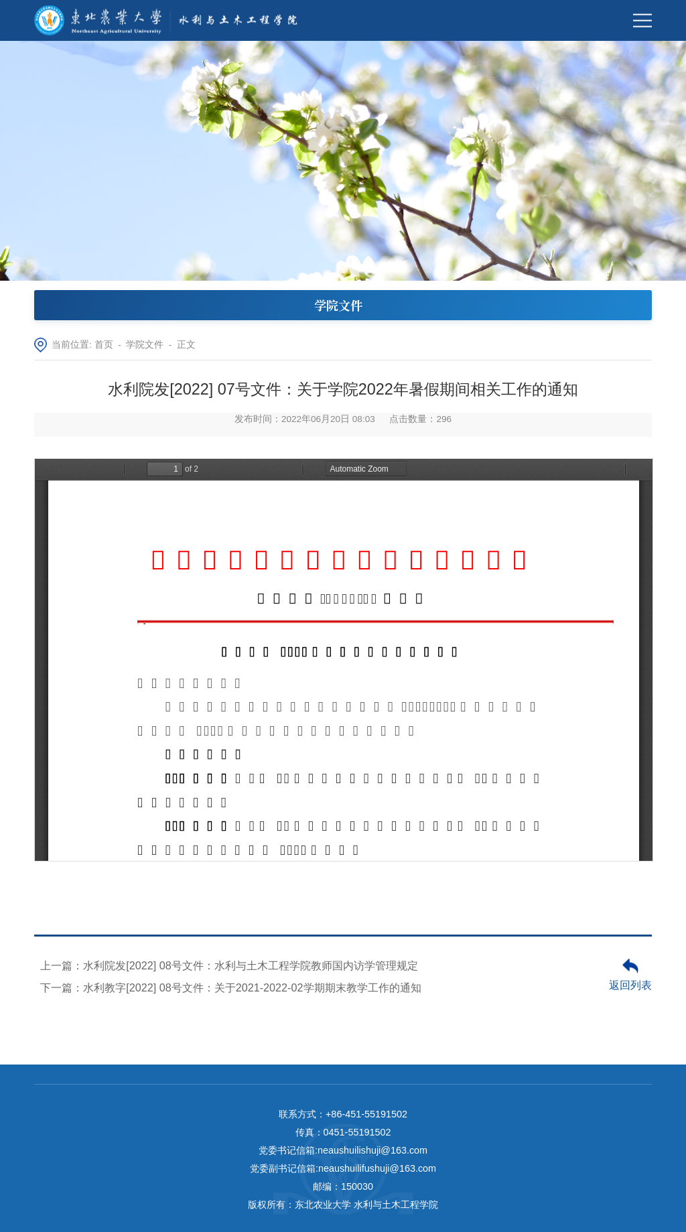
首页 (103, 345)
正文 (186, 345)
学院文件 (144, 345)
